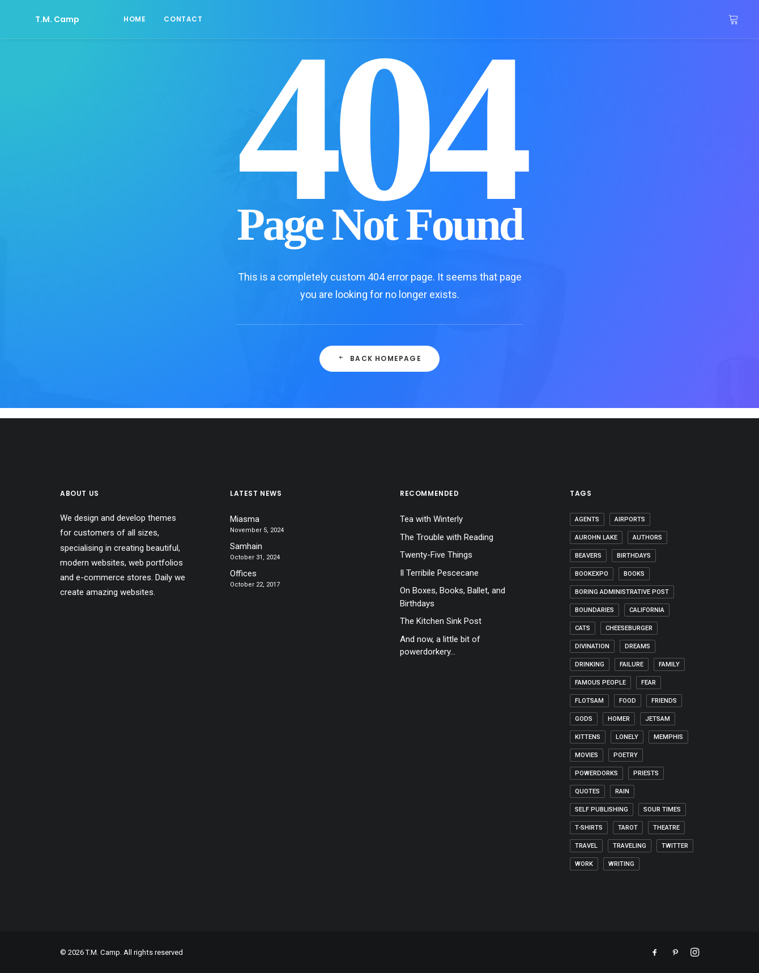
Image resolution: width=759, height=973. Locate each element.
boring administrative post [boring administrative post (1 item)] (622, 592)
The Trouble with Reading (446, 537)
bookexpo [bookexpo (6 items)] (591, 573)
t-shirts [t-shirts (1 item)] (589, 827)
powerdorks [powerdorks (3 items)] (596, 773)
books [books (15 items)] (634, 573)
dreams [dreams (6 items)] (637, 646)
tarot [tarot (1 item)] (628, 827)
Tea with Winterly (431, 519)
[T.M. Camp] (41, 19)
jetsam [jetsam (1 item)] (657, 719)
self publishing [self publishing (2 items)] (601, 809)
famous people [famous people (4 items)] (600, 682)
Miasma (244, 519)
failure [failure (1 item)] (631, 664)
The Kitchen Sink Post (440, 621)
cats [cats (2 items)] (582, 628)
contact (151, 19)
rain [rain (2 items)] (622, 791)
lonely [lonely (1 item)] (627, 737)
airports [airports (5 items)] (630, 519)
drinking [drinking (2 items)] (589, 664)
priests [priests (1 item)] (646, 773)
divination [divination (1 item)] (592, 646)
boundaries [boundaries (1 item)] (594, 610)
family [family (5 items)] (669, 664)
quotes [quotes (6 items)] (587, 791)
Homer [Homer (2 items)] (619, 719)
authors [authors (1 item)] (647, 537)
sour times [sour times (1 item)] (662, 809)
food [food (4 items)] (627, 700)
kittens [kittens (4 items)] (587, 737)
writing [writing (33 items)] (621, 864)
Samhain (246, 546)
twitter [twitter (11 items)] (675, 845)
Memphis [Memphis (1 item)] (668, 737)
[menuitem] (103, 19)
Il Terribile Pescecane (439, 573)
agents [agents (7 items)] (587, 519)
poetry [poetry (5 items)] (625, 755)
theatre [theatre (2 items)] (666, 827)
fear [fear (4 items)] (648, 682)
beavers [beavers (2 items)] (588, 555)
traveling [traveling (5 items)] (629, 845)
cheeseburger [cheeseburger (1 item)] (629, 628)
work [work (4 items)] (584, 864)
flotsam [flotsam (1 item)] (589, 700)
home (103, 19)
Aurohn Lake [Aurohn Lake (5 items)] (596, 537)
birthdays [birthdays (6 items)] (634, 555)
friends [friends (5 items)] (664, 700)
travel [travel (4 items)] (586, 845)
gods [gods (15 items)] (583, 719)
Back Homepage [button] (379, 358)
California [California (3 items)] (646, 610)
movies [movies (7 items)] (586, 755)
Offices (243, 573)
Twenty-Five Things (436, 555)
